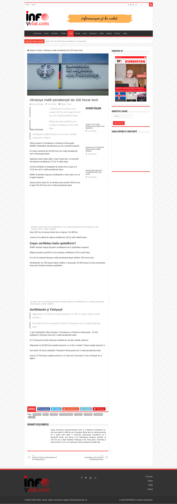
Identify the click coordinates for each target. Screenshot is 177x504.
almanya (37, 414)
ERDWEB (130, 500)
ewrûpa (54, 414)
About (33, 5)
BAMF (46, 414)
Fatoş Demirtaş (37, 104)
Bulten (39, 50)
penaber (88, 414)
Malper (31, 50)
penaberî (98, 414)
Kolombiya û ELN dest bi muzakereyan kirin (90, 457)
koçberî (78, 414)
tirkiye (32, 417)
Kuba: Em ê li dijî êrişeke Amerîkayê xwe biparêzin (65, 41)
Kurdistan (54, 33)
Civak (71, 33)
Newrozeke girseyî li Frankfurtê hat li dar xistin (94, 172)
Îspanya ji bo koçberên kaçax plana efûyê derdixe (95, 149)
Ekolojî (77, 33)
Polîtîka (63, 33)
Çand (85, 33)
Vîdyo (125, 33)
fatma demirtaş (66, 414)
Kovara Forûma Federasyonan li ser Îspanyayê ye (44, 457)
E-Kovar (117, 33)
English (109, 33)
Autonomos (37, 33)
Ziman (46, 33)
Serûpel (29, 33)
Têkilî (27, 5)
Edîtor (102, 33)
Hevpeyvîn (93, 33)
